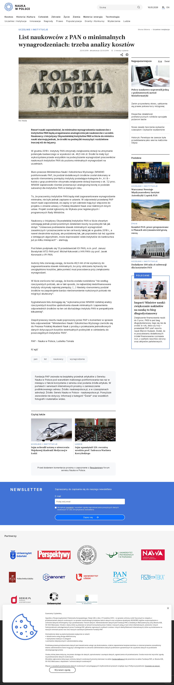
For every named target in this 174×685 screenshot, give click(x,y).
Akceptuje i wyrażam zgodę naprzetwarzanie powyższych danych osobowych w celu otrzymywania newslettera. (88, 508)
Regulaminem (96, 467)
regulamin (70, 507)
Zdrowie (56, 17)
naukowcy (58, 359)
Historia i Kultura (25, 17)
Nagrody (48, 21)
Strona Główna (144, 29)
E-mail (58, 496)
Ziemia (76, 17)
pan (35, 359)
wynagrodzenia (77, 359)
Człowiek (43, 17)
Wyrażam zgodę (62, 670)
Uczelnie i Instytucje (16, 21)
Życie (67, 17)
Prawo (59, 21)
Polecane (143, 275)
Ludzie (126, 21)
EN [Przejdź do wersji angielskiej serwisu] (167, 7)
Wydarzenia (114, 21)
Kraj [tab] (160, 61)
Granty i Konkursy (95, 21)
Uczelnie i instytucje (33, 29)
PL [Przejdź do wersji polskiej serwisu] (163, 7)
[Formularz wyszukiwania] (120, 7)
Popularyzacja (74, 21)
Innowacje (35, 21)
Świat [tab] (167, 61)
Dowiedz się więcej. (152, 666)
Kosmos (9, 17)
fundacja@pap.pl (118, 659)
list (45, 359)
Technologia (113, 17)
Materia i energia (93, 17)
